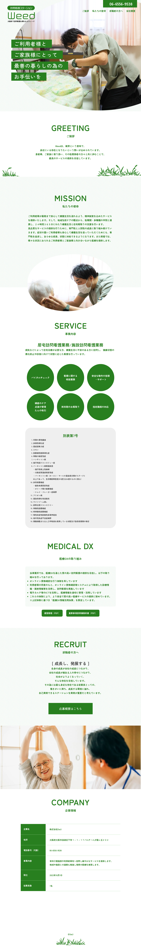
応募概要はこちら (70, 709)
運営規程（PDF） (52, 613)
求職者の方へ (116, 11)
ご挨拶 (85, 11)
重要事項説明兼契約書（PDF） (83, 613)
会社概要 (130, 11)
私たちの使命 (99, 11)
